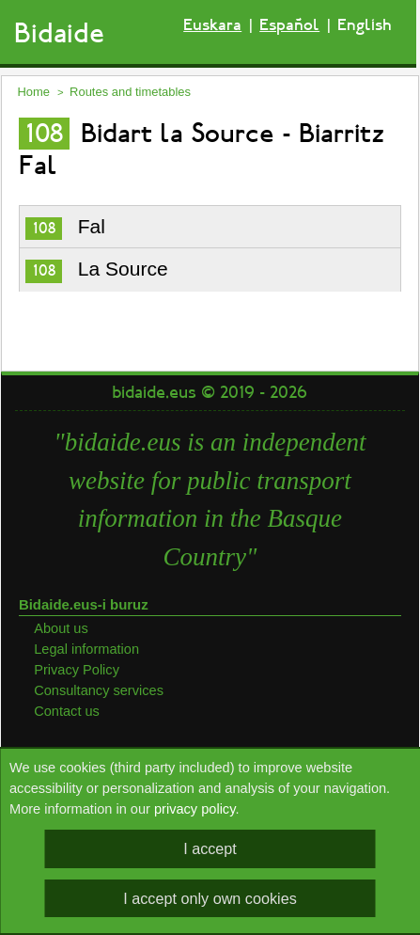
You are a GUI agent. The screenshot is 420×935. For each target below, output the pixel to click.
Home (33, 92)
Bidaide (59, 33)
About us (61, 628)
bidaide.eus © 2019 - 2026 (209, 392)
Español (289, 25)
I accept (210, 848)
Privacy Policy (76, 669)
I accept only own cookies (209, 898)
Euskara (212, 25)
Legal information (86, 649)
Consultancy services (98, 690)
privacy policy (194, 808)
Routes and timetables (130, 92)
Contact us (67, 711)
